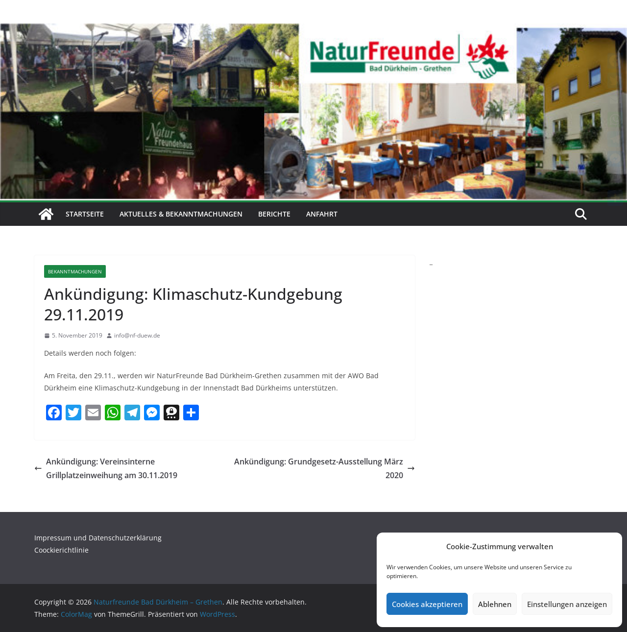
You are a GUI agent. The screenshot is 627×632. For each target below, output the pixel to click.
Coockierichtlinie (61, 550)
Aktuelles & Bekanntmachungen (181, 214)
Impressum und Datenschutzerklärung (98, 537)
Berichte (274, 214)
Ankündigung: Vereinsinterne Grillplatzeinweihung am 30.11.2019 (105, 468)
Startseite (85, 214)
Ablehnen (494, 604)
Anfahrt (322, 214)
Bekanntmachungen (75, 271)
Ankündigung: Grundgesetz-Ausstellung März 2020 (324, 468)
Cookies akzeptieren (427, 604)
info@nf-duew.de (137, 335)
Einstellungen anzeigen (567, 604)
